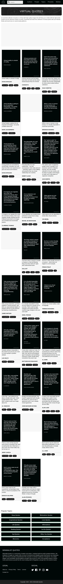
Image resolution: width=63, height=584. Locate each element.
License (24, 569)
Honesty (45, 133)
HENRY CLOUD (26, 176)
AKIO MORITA (46, 179)
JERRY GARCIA (6, 452)
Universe (55, 222)
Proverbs (50, 2)
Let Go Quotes (46, 529)
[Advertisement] (31, 34)
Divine (35, 224)
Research (12, 317)
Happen (50, 270)
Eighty (14, 409)
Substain (54, 91)
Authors (29, 2)
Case (3, 499)
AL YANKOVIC (6, 406)
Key (11, 456)
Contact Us (5, 572)
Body (29, 500)
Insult (57, 133)
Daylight (35, 364)
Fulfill (24, 179)
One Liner (5, 85)
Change (25, 318)
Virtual (16, 85)
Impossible (51, 133)
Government (5, 229)
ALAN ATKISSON (27, 497)
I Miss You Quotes (46, 534)
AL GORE (45, 359)
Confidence (12, 133)
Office (57, 411)
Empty (48, 454)
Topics (43, 2)
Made (56, 312)
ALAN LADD (45, 407)
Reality (11, 85)
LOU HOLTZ (5, 358)
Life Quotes (16, 524)
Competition (5, 317)
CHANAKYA (25, 85)
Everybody (5, 456)
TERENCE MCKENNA (48, 308)
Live (55, 270)
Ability (44, 363)
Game (44, 222)
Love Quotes (46, 520)
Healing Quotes (16, 529)
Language (50, 312)
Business (4, 133)
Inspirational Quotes (15, 520)
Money (52, 411)
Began (44, 182)
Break (24, 88)
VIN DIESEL (45, 219)
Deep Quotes (16, 515)
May (53, 454)
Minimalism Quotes (46, 515)
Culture (44, 312)
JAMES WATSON (6, 313)
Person (37, 88)
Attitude (4, 361)
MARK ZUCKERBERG (8, 129)
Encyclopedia (10, 499)
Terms (19, 569)
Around (24, 500)
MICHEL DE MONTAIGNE (29, 220)
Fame (27, 272)
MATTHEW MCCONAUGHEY (30, 361)
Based (9, 409)
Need (14, 456)
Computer (28, 364)
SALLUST (24, 268)
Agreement (25, 409)
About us (5, 569)
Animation (5, 176)
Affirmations (46, 524)
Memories (16, 539)
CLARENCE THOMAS (8, 225)
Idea (58, 182)
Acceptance (46, 539)
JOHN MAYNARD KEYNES (29, 406)
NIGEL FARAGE (26, 315)
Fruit (33, 88)
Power (28, 179)
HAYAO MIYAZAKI (7, 81)
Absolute (25, 224)
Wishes (58, 2)
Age (24, 272)
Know (47, 411)
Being (30, 224)
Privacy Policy (12, 569)
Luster (32, 272)
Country (53, 182)
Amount (45, 270)
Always (44, 91)
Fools (28, 88)
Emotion (11, 176)
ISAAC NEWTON (46, 88)
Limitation (13, 229)
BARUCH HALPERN (7, 495)
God (49, 91)
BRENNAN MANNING (48, 129)
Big (48, 182)
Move (31, 409)
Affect (49, 363)
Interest (54, 363)
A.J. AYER (45, 451)
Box (44, 411)
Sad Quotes (16, 534)
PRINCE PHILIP (46, 267)
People (37, 2)
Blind (44, 454)
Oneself (50, 222)
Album (4, 409)
